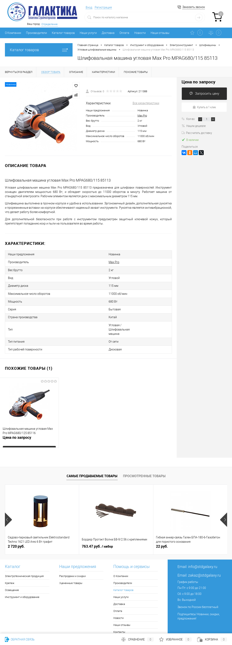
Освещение (12, 570)
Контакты (119, 612)
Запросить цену (204, 94)
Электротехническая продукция (24, 557)
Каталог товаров (63, 33)
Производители (36, 33)
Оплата (124, 33)
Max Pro (142, 115)
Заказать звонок (193, 7)
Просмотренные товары (144, 456)
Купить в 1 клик (204, 107)
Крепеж (9, 564)
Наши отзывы (160, 33)
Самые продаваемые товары (92, 456)
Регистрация (103, 7)
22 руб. (162, 527)
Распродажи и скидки (72, 557)
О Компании (13, 33)
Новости (140, 33)
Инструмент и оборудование (22, 577)
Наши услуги (88, 33)
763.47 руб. (97, 527)
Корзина (212, 639)
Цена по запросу (17, 420)
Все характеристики (146, 103)
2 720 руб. (16, 527)
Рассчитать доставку (197, 133)
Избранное (175, 639)
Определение (49, 24)
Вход (89, 7)
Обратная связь (20, 639)
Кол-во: (191, 119)
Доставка (108, 33)
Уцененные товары (70, 564)
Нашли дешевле (194, 126)
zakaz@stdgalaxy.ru (204, 556)
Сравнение (137, 639)
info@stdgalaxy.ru (202, 547)
